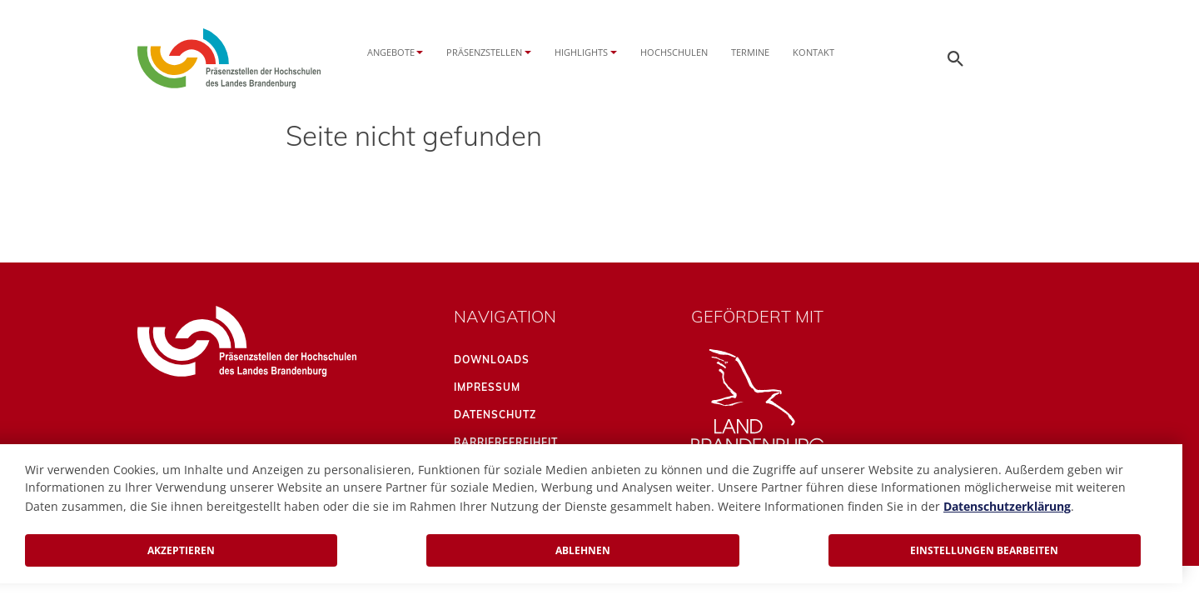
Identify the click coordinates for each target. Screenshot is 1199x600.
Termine (750, 52)
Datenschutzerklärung (1007, 506)
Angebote (391, 52)
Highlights (581, 52)
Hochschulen (674, 52)
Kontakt (813, 52)
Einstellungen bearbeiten (984, 550)
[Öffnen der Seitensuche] (956, 58)
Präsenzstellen (484, 52)
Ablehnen (582, 550)
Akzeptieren (181, 550)
